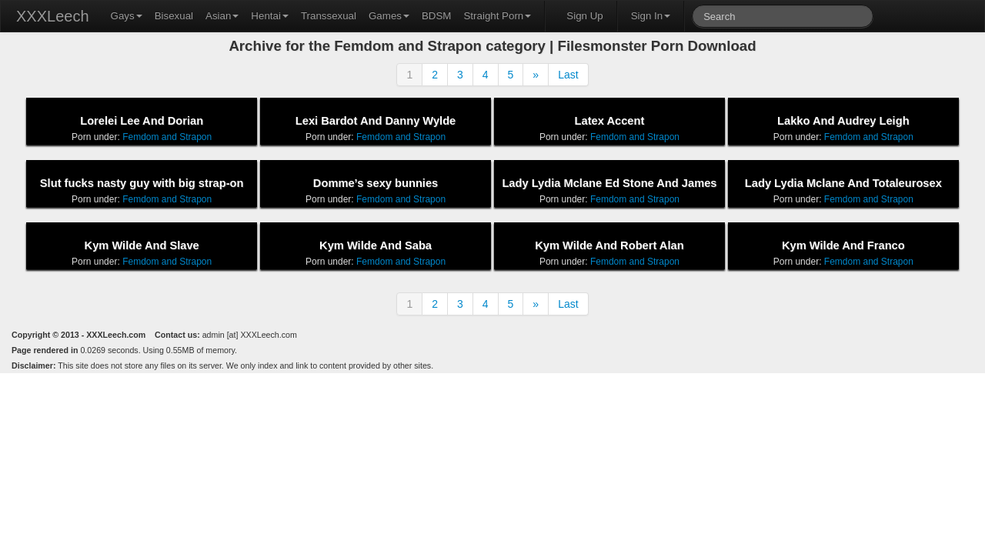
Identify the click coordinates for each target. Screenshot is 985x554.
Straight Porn (497, 16)
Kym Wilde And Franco (843, 245)
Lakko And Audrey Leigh (843, 121)
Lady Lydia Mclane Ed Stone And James (609, 183)
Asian (222, 16)
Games (389, 16)
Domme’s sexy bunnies (375, 183)
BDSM (437, 16)
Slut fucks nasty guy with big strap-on (142, 183)
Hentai (270, 16)
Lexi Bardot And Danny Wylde (376, 121)
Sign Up (584, 16)
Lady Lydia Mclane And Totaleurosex (843, 183)
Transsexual (328, 16)
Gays (126, 16)
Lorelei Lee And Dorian (141, 121)
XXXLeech (52, 16)
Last (568, 74)
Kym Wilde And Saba (375, 245)
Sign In (651, 16)
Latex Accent (610, 121)
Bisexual (174, 16)
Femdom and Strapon (167, 137)
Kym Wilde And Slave (142, 245)
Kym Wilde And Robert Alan (609, 245)
